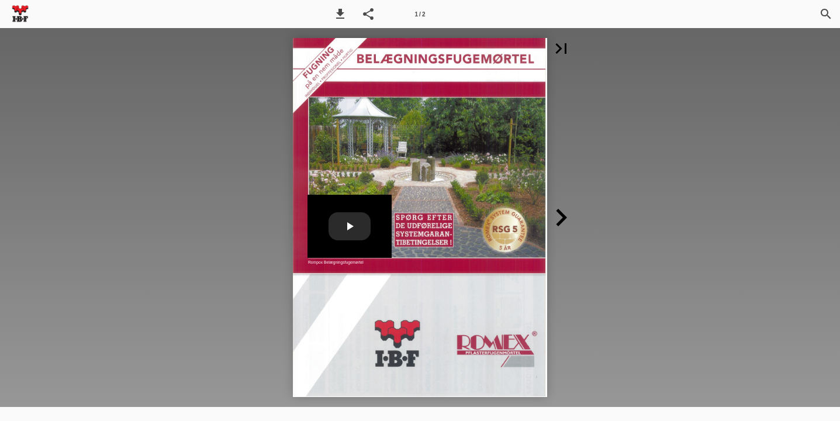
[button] (340, 14)
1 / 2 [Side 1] (420, 14)
